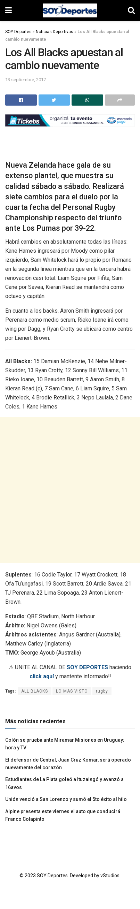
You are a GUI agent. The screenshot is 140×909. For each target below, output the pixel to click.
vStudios (110, 875)
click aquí (42, 676)
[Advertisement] (70, 490)
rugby (102, 691)
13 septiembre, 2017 (25, 79)
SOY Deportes (18, 31)
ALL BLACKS (34, 691)
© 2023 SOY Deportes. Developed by (59, 875)
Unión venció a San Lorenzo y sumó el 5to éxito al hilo (66, 799)
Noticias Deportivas (54, 31)
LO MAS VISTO (72, 691)
